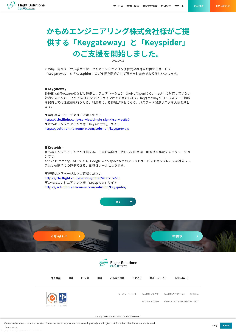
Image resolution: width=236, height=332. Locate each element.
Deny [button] (214, 325)
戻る (118, 201)
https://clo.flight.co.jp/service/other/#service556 (82, 178)
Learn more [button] (11, 327)
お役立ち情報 (150, 6)
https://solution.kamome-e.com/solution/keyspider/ (86, 187)
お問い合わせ (223, 6)
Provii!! (85, 278)
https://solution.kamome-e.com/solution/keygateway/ (87, 128)
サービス (118, 6)
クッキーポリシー (150, 301)
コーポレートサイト (127, 294)
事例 (99, 278)
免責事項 (194, 294)
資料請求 (199, 6)
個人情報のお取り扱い (174, 294)
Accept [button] (226, 325)
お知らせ (166, 6)
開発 (70, 278)
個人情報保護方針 (150, 294)
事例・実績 (133, 6)
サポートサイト (158, 278)
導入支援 (56, 278)
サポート (179, 6)
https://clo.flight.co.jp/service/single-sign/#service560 (87, 119)
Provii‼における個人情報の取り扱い (181, 301)
